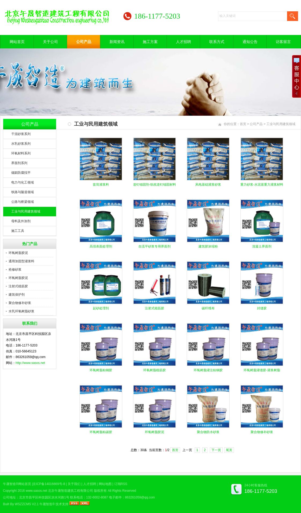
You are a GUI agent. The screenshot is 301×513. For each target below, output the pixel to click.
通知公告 (250, 42)
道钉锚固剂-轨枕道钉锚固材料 (154, 184)
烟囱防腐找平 (21, 173)
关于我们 (74, 484)
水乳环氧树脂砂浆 (21, 311)
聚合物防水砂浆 (208, 432)
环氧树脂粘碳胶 (101, 432)
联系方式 (216, 42)
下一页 (216, 450)
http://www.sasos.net (30, 363)
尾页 (229, 450)
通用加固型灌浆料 (21, 261)
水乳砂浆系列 (21, 144)
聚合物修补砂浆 (20, 303)
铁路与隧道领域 (22, 192)
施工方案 (150, 42)
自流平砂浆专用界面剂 (154, 246)
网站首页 (17, 42)
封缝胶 (262, 308)
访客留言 (283, 42)
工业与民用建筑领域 (25, 211)
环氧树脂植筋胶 (154, 370)
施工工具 (17, 231)
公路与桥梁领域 (22, 202)
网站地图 (105, 484)
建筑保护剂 (17, 294)
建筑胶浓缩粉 (208, 246)
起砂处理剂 (101, 308)
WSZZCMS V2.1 (27, 504)
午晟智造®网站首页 (17, 484)
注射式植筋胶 (18, 286)
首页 (243, 124)
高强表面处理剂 (101, 246)
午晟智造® (47, 504)
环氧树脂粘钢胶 (101, 370)
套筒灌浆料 (101, 184)
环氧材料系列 (21, 153)
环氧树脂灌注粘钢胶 (208, 370)
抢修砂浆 (15, 269)
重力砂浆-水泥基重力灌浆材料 (261, 184)
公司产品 (83, 42)
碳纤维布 (208, 308)
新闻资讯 (116, 42)
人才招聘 (183, 42)
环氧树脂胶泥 (18, 253)
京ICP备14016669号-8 (49, 484)
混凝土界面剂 (261, 246)
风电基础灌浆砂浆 (208, 184)
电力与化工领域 (22, 182)
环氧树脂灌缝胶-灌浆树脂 (262, 370)
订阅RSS (120, 484)
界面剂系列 (19, 163)
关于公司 (50, 42)
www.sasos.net (36, 491)
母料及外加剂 (21, 221)
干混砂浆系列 (21, 134)
